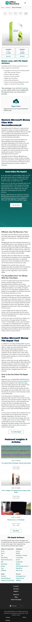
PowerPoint (4, 557)
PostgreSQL (19, 562)
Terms (24, 617)
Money (3, 566)
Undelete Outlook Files (7, 580)
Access (18, 551)
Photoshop (4, 564)
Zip (2, 555)
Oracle (18, 560)
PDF (2, 562)
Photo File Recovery (6, 560)
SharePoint (19, 568)
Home (2, 7)
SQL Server (19, 570)
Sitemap (8, 620)
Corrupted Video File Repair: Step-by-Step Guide (16, 463)
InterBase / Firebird (21, 555)
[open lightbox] (5, 13)
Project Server (20, 578)
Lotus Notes (19, 557)
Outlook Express (6, 578)
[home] (12, 3)
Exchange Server (21, 576)
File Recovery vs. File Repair (16, 520)
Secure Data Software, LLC (10, 611)
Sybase (18, 564)
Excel (2, 551)
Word (2, 553)
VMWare (18, 580)
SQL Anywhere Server (22, 566)
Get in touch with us (15, 425)
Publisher (3, 570)
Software (8, 7)
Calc (2, 568)
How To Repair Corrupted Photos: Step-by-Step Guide (16, 491)
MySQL (18, 553)
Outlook (3, 576)
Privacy (8, 617)
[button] (25, 3)
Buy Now (8, 56)
